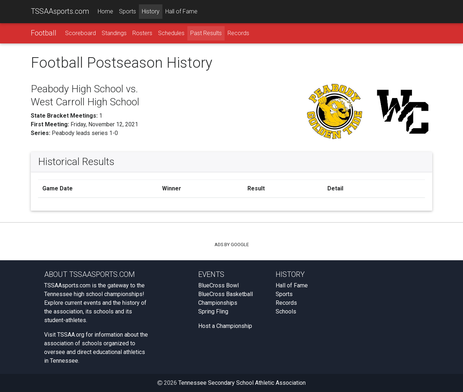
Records (238, 33)
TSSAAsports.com (60, 11)
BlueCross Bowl (218, 285)
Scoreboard (80, 33)
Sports (127, 11)
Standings (114, 33)
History (151, 11)
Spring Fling (213, 311)
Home (105, 11)
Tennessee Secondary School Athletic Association (242, 382)
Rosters (142, 33)
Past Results (206, 33)
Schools (286, 311)
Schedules (171, 33)
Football (43, 33)
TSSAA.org (70, 334)
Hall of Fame (181, 11)
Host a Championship (225, 326)
